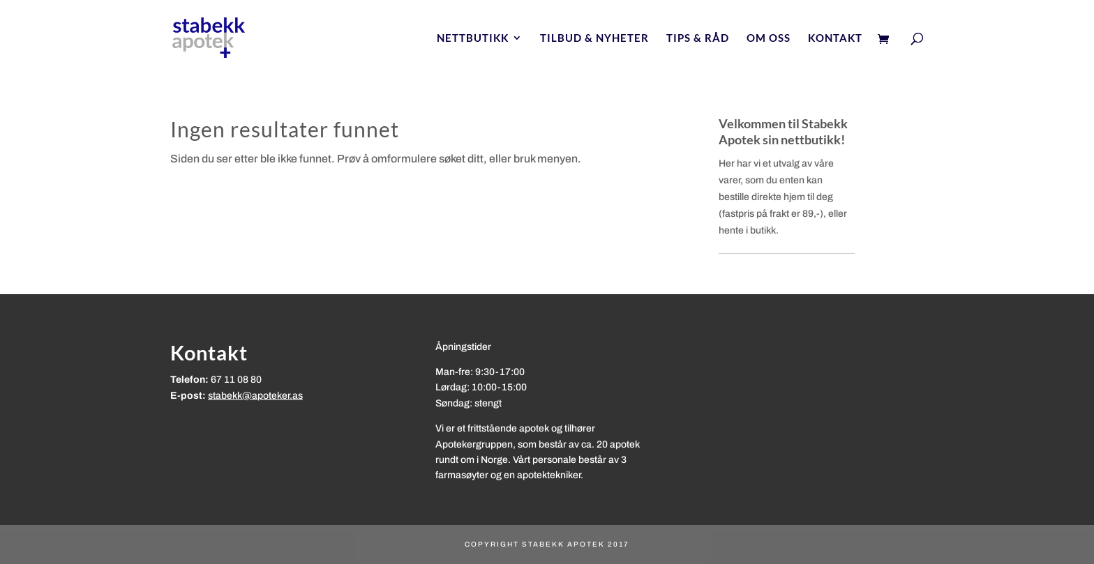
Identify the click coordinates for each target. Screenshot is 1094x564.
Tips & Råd (697, 38)
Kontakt (835, 38)
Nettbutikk (473, 38)
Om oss (768, 38)
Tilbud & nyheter (594, 38)
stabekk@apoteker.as (255, 395)
